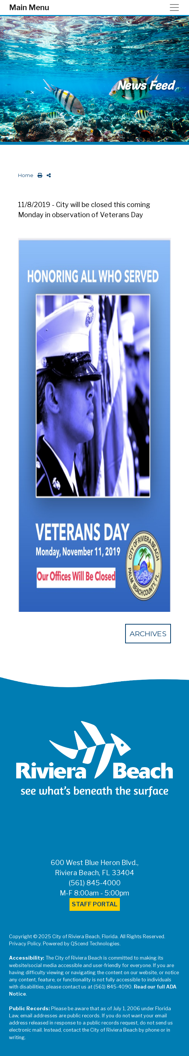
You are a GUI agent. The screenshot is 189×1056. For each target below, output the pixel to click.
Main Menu (29, 7)
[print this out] (38, 175)
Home (25, 175)
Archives (148, 633)
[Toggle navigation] (176, 7)
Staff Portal (95, 904)
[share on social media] (47, 175)
